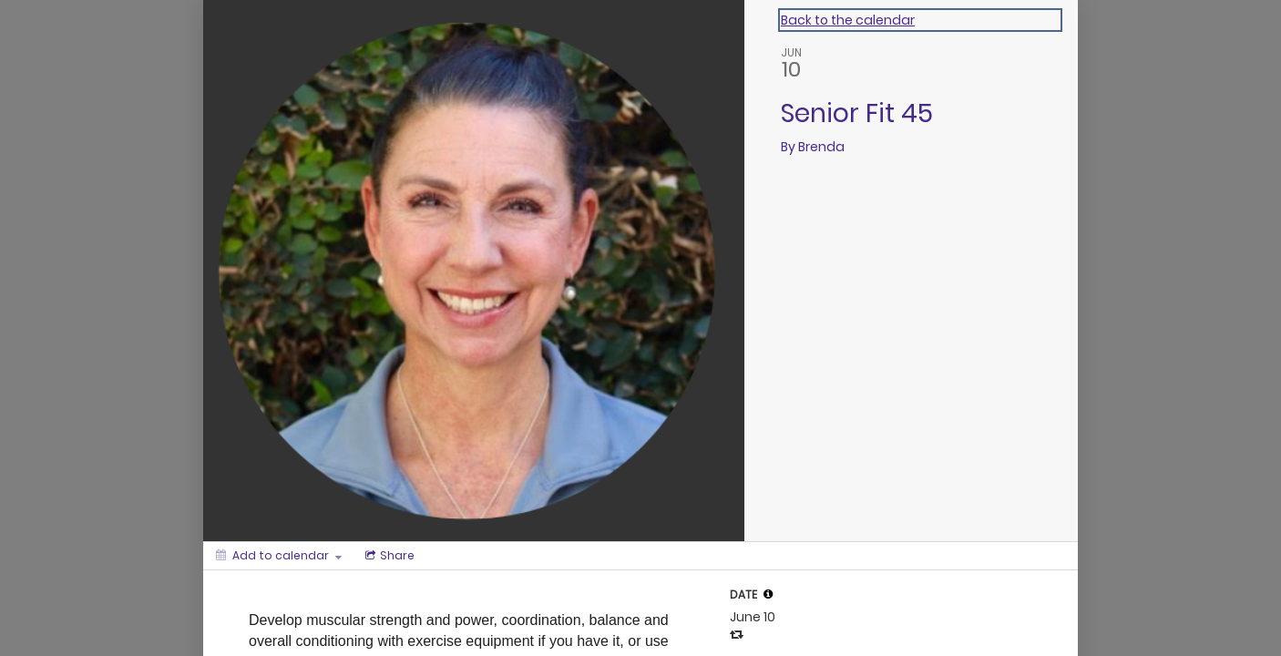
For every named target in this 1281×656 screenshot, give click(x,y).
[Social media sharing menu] (388, 555)
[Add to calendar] (278, 555)
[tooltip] (768, 594)
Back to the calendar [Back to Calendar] (848, 20)
